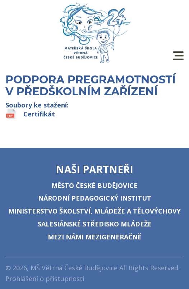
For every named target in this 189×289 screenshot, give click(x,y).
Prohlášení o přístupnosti (44, 278)
